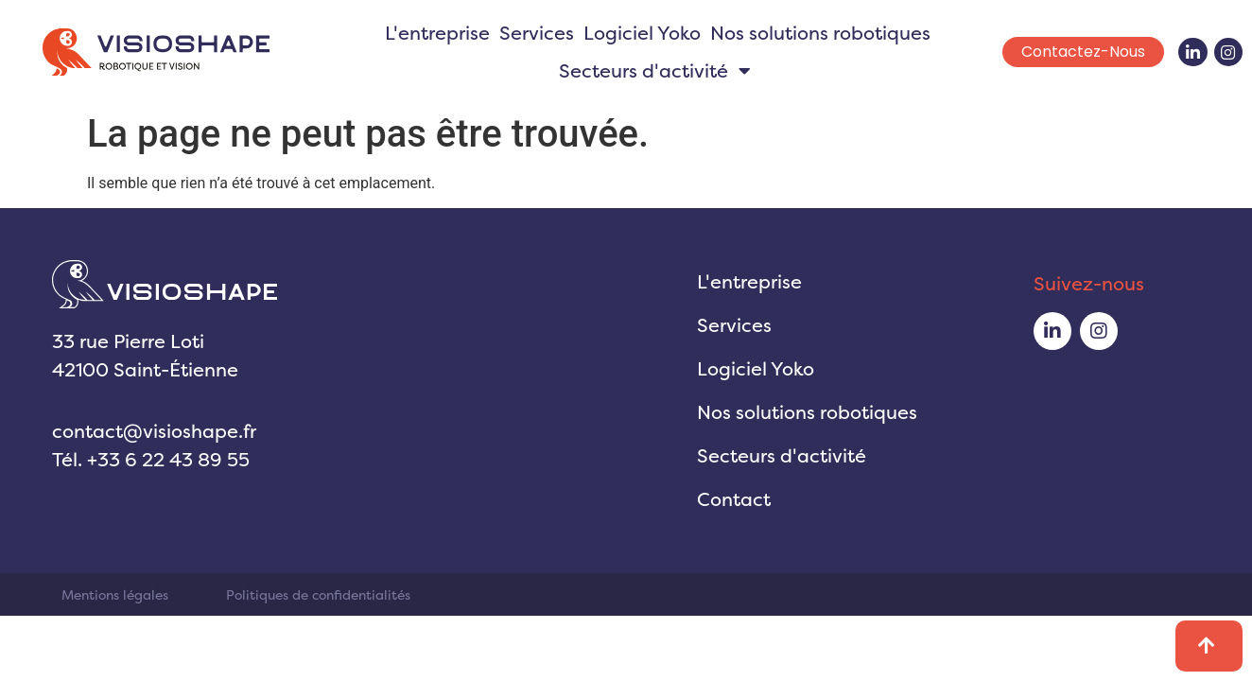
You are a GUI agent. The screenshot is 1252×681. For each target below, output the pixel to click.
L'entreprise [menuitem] (437, 32)
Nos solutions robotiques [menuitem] (820, 32)
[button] (744, 70)
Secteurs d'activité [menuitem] (781, 455)
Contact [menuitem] (734, 499)
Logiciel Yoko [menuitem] (642, 32)
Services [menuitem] (536, 32)
